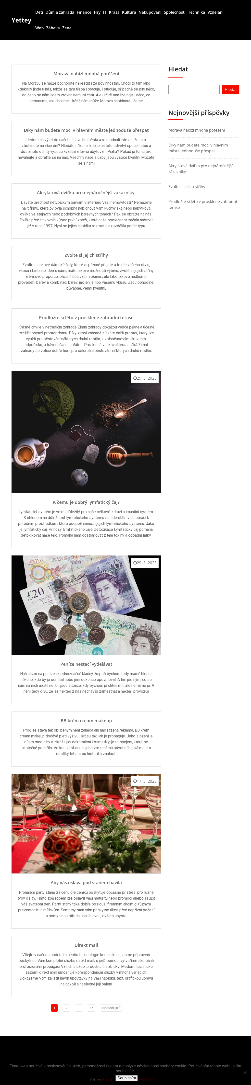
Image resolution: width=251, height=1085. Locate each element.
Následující (111, 1008)
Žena (67, 28)
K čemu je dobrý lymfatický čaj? (86, 502)
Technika (196, 12)
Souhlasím (126, 1078)
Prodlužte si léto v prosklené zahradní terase (86, 317)
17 (91, 1008)
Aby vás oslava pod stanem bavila (86, 882)
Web (39, 28)
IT (104, 12)
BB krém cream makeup (86, 720)
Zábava (53, 28)
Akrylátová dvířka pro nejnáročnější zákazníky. (86, 192)
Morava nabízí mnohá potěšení (86, 74)
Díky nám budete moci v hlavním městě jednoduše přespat (86, 130)
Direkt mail (86, 945)
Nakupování (149, 12)
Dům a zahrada (60, 12)
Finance (84, 12)
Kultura (129, 12)
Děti (39, 12)
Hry (97, 12)
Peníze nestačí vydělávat (86, 664)
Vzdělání (216, 12)
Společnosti (175, 12)
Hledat (178, 69)
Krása (114, 12)
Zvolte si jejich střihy (86, 255)
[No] (244, 1072)
